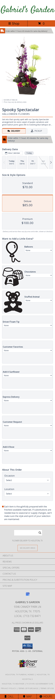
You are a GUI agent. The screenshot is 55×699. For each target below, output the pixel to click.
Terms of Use (47, 688)
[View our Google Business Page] (27, 595)
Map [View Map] (27, 696)
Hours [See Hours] (46, 696)
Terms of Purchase (28, 688)
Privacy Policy (8, 688)
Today (29, 153)
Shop (13, 23)
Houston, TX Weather (13, 684)
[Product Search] (28, 533)
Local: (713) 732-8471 (27, 616)
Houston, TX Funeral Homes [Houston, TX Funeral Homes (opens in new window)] (20, 674)
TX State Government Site (39, 684)
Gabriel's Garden (27, 10)
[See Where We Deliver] (28, 548)
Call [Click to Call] (9, 696)
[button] (27, 646)
